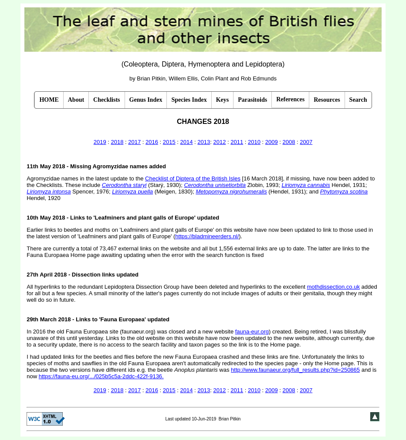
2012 (219, 142)
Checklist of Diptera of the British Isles (192, 178)
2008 (289, 142)
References (290, 99)
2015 (169, 142)
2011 (236, 142)
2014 (186, 142)
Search (358, 100)
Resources (327, 100)
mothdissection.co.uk (333, 286)
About (76, 100)
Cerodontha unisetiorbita (215, 185)
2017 (134, 142)
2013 (203, 142)
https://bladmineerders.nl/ (207, 236)
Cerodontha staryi (124, 185)
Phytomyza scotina (344, 191)
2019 (100, 142)
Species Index (188, 100)
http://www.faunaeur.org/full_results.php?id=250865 (295, 370)
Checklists (106, 100)
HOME (48, 100)
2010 (254, 142)
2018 (117, 142)
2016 (151, 142)
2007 (306, 142)
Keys (222, 100)
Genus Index (145, 100)
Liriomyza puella (132, 191)
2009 (271, 142)
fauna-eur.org (252, 331)
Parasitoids (252, 100)
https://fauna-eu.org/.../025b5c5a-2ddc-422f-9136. (101, 376)
